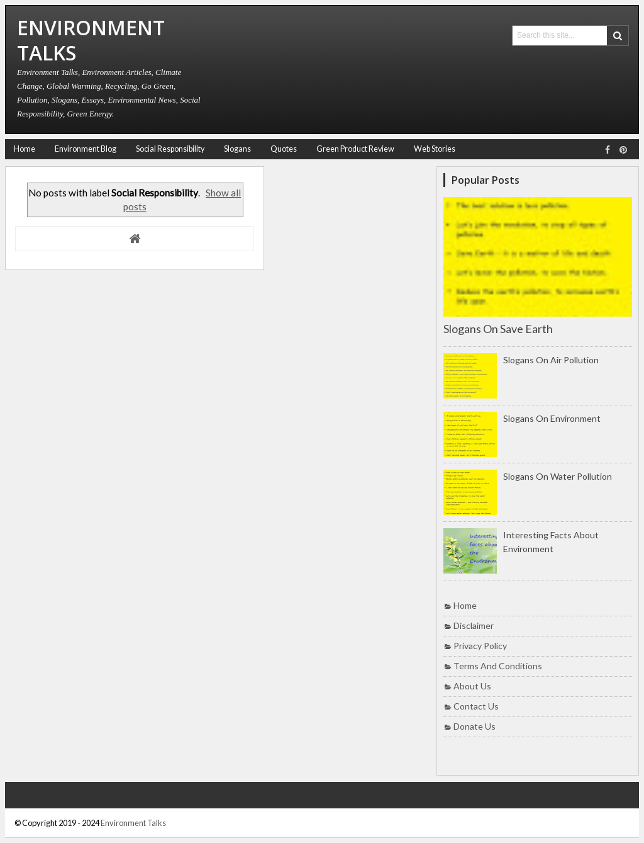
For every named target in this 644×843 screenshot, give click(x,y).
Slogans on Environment (552, 418)
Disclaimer (473, 625)
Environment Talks (133, 823)
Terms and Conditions (497, 665)
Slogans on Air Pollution (551, 359)
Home (24, 149)
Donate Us (474, 726)
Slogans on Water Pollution (557, 476)
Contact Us (476, 706)
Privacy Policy (480, 645)
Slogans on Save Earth (498, 329)
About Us (472, 686)
